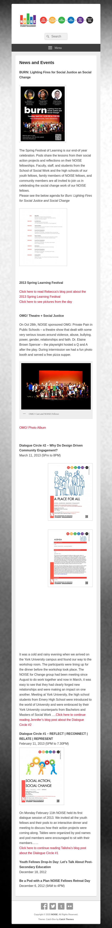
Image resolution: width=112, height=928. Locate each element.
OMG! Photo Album (32, 427)
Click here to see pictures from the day (45, 301)
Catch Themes (66, 919)
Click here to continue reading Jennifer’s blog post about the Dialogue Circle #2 (52, 719)
